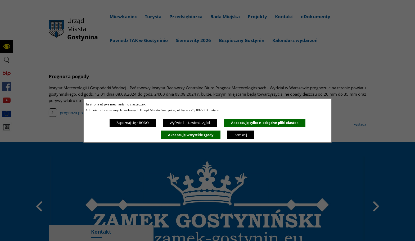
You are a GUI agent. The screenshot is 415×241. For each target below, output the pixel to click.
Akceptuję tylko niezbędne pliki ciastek (265, 122)
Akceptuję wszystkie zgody (190, 134)
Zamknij (240, 134)
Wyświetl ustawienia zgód (190, 122)
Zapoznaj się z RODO (132, 122)
